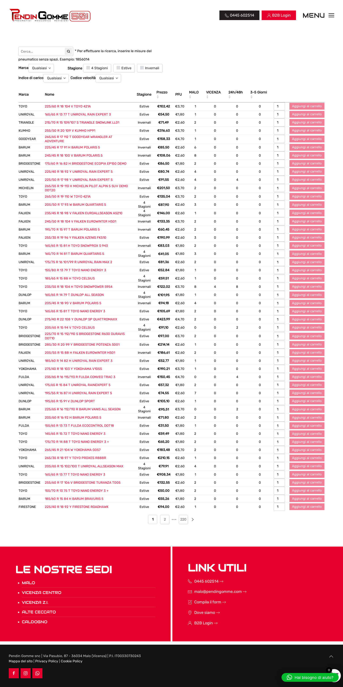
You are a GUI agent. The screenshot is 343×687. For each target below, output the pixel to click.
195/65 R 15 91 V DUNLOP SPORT (70, 401)
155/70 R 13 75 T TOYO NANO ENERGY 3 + (76, 491)
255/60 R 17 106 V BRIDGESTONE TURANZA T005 (83, 483)
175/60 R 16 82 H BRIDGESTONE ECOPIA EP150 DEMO (85, 164)
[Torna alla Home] (50, 15)
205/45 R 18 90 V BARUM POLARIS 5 (73, 303)
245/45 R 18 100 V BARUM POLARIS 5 (74, 155)
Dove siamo (199, 612)
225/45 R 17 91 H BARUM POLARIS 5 (72, 147)
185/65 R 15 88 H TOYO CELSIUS (70, 278)
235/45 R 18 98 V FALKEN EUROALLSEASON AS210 (83, 213)
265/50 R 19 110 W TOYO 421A (68, 197)
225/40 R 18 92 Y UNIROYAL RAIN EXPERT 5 (79, 172)
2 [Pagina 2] (165, 519)
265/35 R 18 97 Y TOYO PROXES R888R (75, 458)
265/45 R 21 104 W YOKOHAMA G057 (73, 450)
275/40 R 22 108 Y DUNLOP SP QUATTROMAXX (81, 319)
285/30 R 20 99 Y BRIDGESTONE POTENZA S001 (82, 345)
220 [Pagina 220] (183, 519)
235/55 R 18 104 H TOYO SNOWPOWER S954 (78, 287)
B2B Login (197, 623)
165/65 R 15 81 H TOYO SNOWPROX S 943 (76, 246)
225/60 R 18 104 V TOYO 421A (68, 106)
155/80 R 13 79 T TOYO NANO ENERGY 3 (75, 270)
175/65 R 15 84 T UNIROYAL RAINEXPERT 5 (77, 385)
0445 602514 (200, 581)
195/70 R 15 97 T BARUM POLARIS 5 (72, 229)
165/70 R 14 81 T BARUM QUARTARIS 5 (74, 254)
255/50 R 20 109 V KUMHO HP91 (70, 131)
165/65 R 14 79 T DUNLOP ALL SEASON (74, 295)
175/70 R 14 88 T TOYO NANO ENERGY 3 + (77, 442)
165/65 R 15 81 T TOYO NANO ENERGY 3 (75, 311)
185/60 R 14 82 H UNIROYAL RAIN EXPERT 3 (78, 361)
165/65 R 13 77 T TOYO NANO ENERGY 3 (75, 474)
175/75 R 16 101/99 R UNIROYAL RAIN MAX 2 (78, 262)
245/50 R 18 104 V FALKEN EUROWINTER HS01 (80, 221)
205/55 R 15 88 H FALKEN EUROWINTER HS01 (80, 353)
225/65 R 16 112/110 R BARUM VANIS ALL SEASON (83, 409)
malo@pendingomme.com (212, 591)
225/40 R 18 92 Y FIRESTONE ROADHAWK (76, 507)
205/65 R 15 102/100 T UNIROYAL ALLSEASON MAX (84, 466)
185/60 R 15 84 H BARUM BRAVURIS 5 (74, 499)
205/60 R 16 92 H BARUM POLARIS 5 (73, 417)
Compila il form (202, 602)
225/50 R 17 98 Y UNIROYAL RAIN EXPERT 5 (79, 180)
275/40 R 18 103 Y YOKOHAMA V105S (73, 369)
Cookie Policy (71, 661)
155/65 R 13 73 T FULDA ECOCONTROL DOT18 (79, 426)
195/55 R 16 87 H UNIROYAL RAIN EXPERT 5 (78, 393)
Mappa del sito (21, 661)
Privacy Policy (46, 661)
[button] (318, 15)
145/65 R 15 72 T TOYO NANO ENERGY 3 (75, 434)
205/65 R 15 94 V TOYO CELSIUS (70, 328)
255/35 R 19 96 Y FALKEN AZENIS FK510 (75, 238)
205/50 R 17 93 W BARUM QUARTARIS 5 (75, 205)
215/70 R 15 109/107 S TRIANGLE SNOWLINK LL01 (82, 122)
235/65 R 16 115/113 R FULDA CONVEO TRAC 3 (80, 377)
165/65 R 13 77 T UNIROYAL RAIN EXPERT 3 (78, 114)
